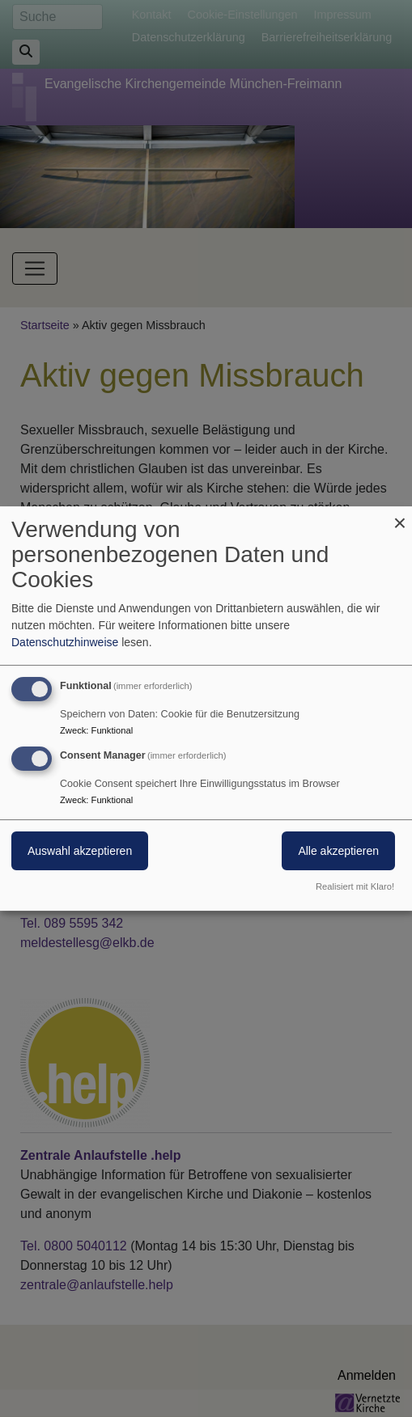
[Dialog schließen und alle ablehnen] (400, 516)
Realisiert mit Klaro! (355, 886)
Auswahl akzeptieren (80, 850)
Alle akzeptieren (338, 850)
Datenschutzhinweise (64, 642)
